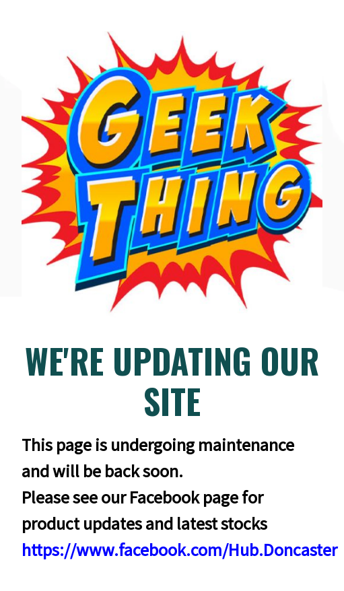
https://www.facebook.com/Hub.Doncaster (179, 549)
